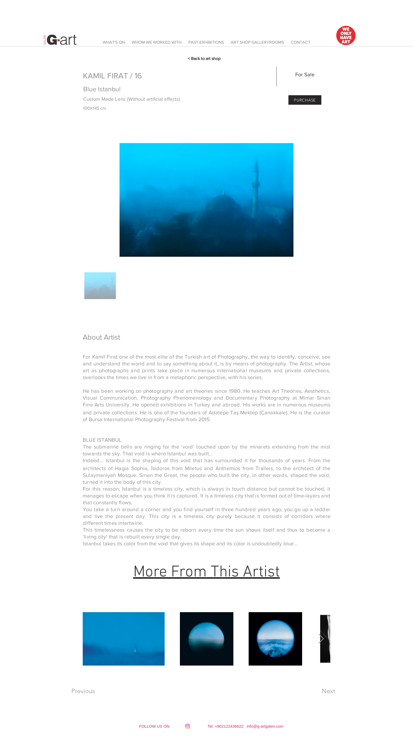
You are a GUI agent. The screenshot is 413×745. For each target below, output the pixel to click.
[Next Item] (321, 639)
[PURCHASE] (304, 100)
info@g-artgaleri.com (265, 726)
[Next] (328, 691)
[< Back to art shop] (206, 58)
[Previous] (83, 691)
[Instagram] (187, 726)
